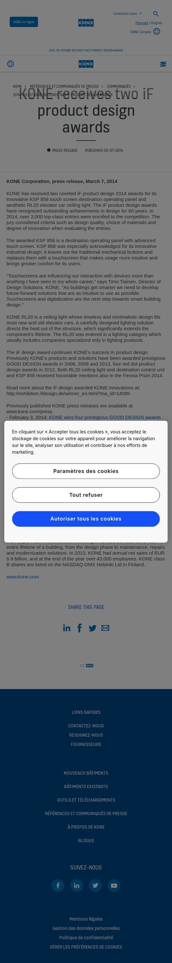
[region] (85, 481)
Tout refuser (86, 495)
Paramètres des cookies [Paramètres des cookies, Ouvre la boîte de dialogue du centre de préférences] (86, 471)
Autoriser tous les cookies (85, 519)
